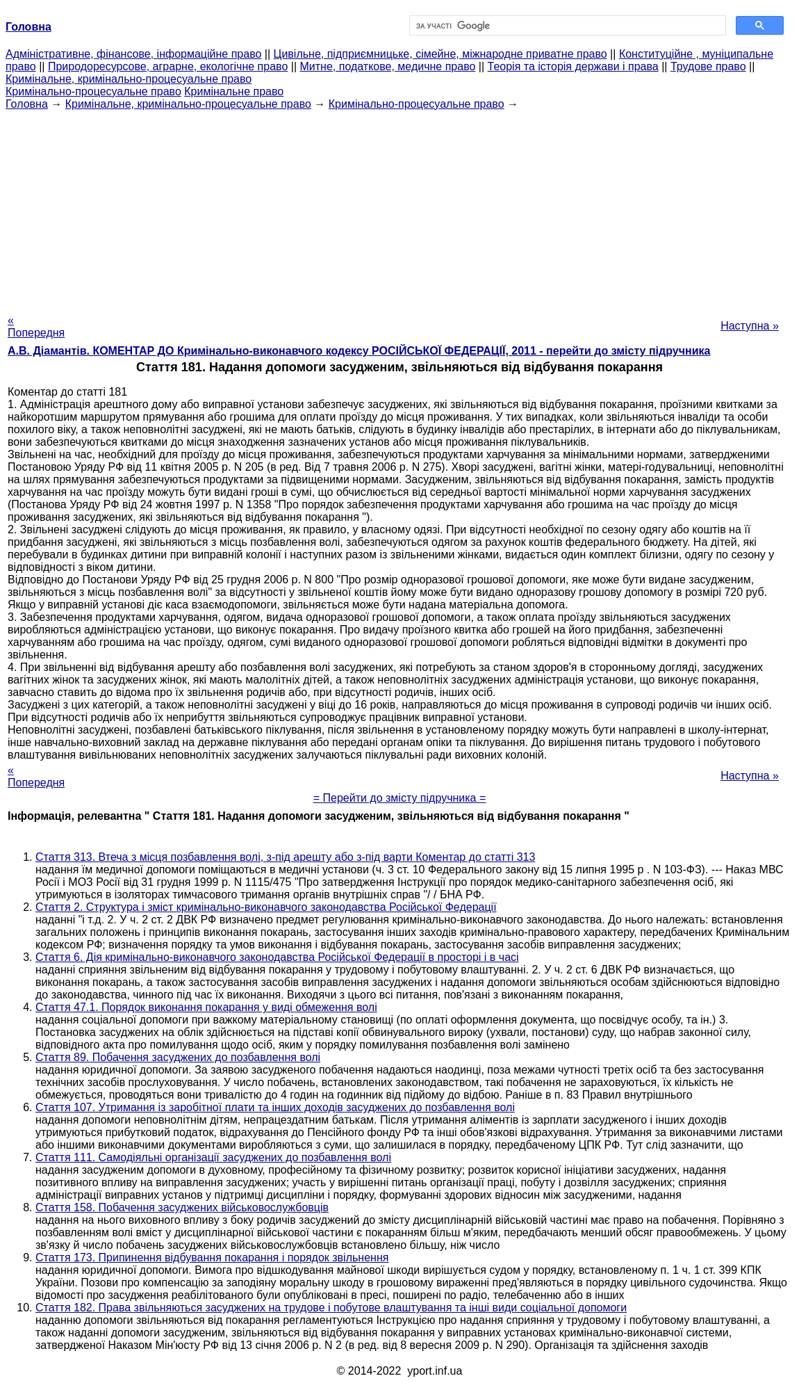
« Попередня (36, 326)
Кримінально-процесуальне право (93, 91)
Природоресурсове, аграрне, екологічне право (168, 66)
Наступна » (749, 326)
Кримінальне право (233, 91)
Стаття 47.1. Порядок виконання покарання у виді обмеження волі (206, 1007)
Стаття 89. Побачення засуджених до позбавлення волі (177, 1057)
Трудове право (708, 66)
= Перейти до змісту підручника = (399, 798)
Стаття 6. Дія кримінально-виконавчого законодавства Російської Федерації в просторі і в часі (277, 957)
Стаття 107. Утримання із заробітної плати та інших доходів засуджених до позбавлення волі (275, 1107)
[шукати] (566, 25)
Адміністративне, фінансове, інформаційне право (133, 54)
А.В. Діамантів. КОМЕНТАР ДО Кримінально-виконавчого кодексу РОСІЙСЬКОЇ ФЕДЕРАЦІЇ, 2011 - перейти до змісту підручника (359, 351)
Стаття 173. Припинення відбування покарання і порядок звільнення (211, 1257)
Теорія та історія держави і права (573, 66)
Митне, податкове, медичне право (388, 66)
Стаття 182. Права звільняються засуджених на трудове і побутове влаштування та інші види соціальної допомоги (331, 1307)
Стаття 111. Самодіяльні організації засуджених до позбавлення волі (213, 1157)
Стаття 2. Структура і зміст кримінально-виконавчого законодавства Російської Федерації (266, 907)
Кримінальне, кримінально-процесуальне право (129, 79)
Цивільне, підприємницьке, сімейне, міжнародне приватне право (440, 54)
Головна (27, 104)
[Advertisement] (399, 208)
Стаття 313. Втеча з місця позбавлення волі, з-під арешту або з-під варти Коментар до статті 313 (285, 857)
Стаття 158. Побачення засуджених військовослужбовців (182, 1207)
